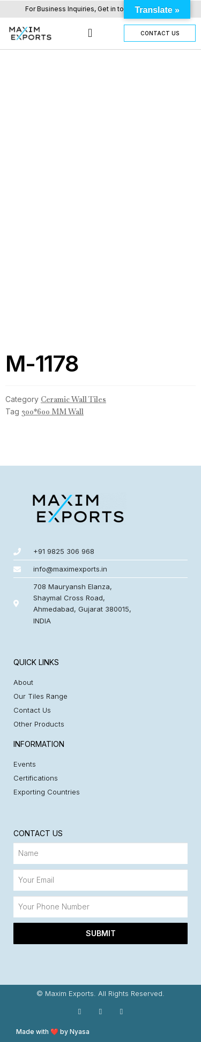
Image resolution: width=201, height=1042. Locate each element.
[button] (90, 33)
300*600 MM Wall (52, 411)
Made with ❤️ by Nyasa (53, 1032)
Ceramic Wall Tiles (73, 399)
